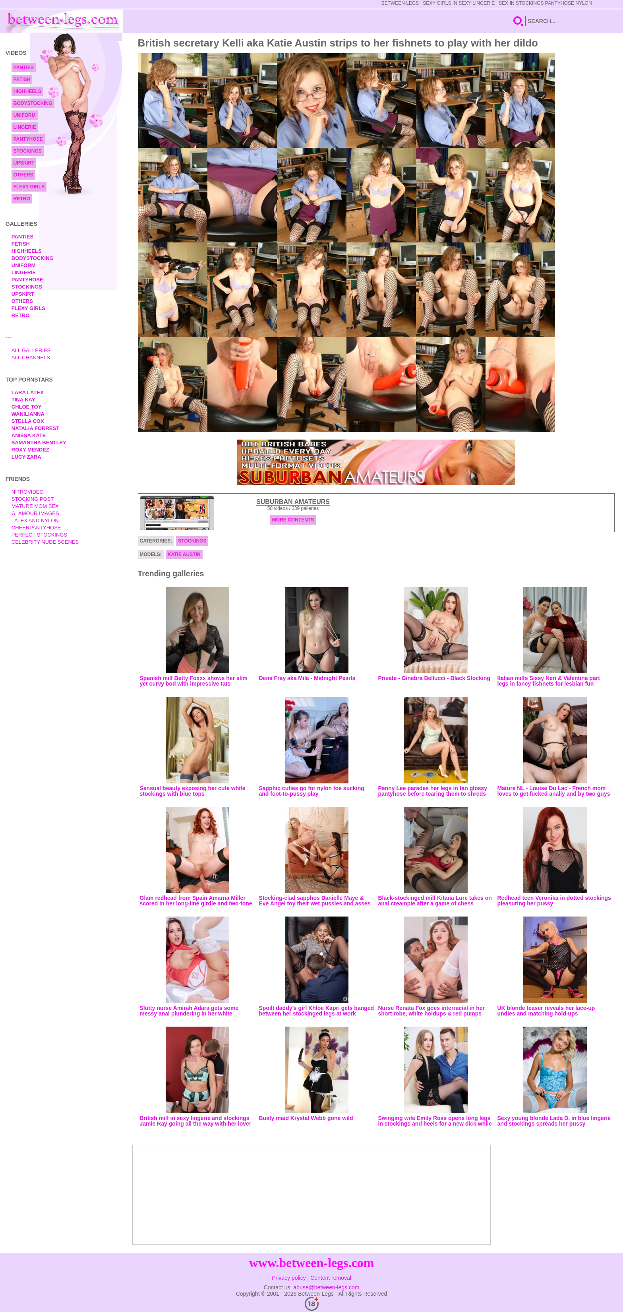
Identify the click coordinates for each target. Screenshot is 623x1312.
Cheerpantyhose (36, 528)
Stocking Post (33, 499)
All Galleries (31, 350)
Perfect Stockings (39, 535)
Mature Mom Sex (35, 506)
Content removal (330, 1278)
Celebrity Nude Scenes (45, 542)
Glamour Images (35, 513)
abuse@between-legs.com (326, 1287)
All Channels (31, 357)
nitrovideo (28, 492)
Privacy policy (289, 1278)
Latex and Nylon (35, 520)
